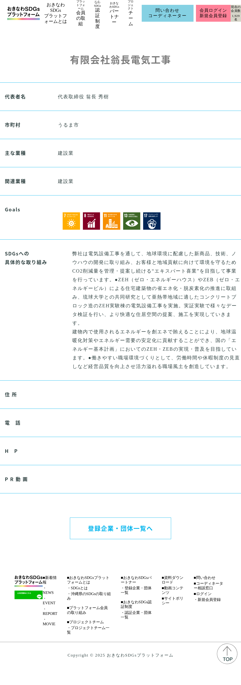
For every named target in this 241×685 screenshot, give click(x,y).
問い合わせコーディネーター (167, 13)
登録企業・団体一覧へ (120, 528)
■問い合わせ (204, 578)
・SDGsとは (77, 588)
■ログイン (203, 594)
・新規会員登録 (207, 600)
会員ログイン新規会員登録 (213, 13)
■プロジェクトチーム (85, 622)
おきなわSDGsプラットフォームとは (55, 13)
